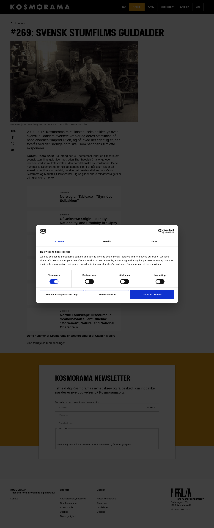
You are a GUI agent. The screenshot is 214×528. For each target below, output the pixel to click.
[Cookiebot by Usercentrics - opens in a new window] (160, 231)
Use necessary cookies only (61, 294)
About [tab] (154, 241)
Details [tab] (107, 241)
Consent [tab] (60, 241)
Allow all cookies (152, 294)
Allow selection (106, 294)
